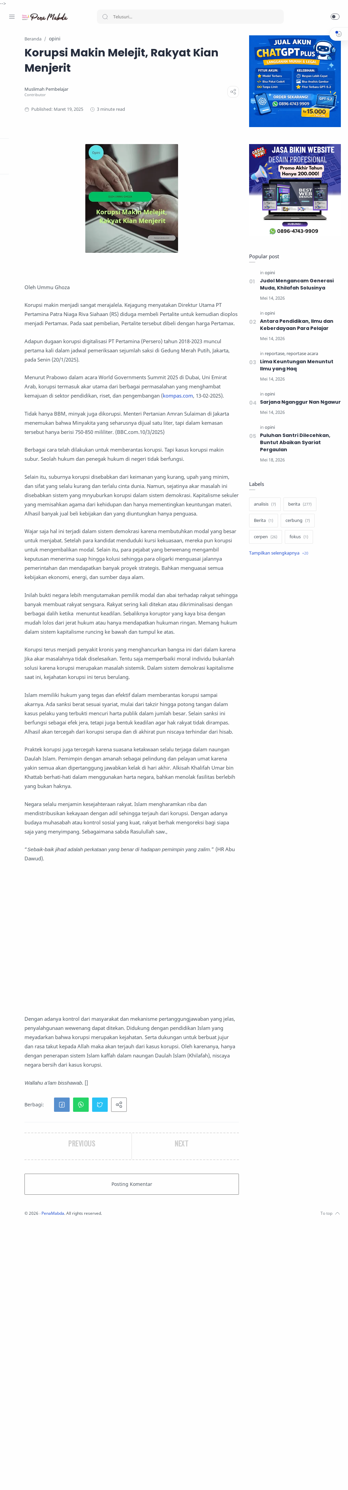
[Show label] (277, 560)
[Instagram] (22, 1476)
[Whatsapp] (52, 1476)
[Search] (190, 17)
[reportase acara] (301, 354)
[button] (335, 17)
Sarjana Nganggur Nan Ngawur (288, 406)
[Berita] (262, 528)
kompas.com (114, 441)
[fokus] (297, 544)
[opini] (268, 273)
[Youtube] (42, 1476)
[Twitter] (32, 1476)
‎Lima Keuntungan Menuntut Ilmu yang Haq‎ (295, 365)
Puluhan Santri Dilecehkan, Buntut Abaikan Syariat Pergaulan (294, 449)
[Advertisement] (167, 1177)
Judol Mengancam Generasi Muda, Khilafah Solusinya (295, 285)
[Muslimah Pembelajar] (119, 89)
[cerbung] (296, 528)
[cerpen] (264, 544)
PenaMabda (126, 1480)
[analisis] (263, 512)
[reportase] (273, 354)
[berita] (298, 512)
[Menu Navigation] (11, 16)
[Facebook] (11, 1476)
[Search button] (105, 17)
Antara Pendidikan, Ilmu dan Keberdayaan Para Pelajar (295, 325)
